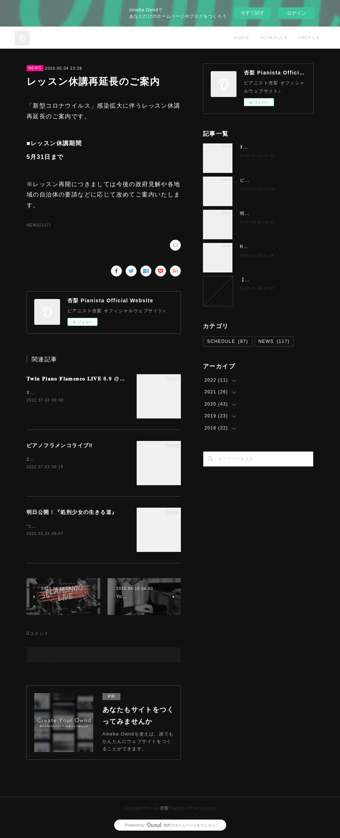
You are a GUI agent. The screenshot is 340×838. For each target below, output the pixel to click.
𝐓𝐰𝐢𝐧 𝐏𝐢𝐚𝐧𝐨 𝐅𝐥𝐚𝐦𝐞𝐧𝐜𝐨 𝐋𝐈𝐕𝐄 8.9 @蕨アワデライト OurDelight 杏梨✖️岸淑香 (128, 379)
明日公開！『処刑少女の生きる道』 (72, 512)
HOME (241, 37)
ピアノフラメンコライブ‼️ (59, 445)
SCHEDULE (273, 37)
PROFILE (309, 37)
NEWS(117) (39, 225)
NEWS (35, 68)
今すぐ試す (252, 12)
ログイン (296, 13)
